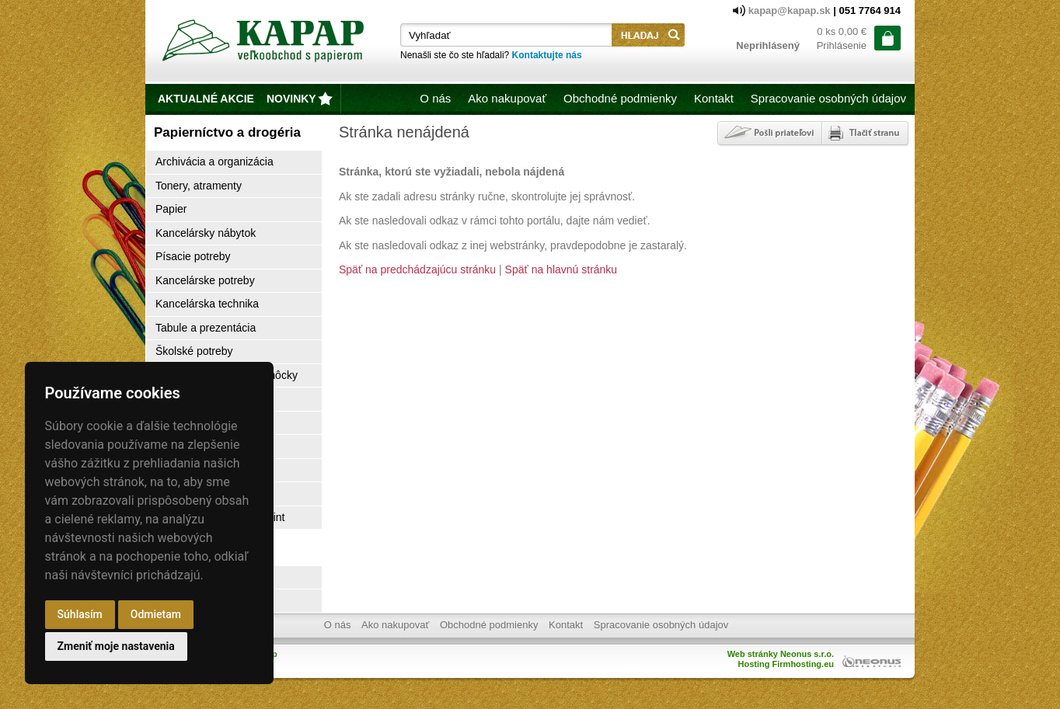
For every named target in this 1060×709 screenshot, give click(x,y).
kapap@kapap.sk (791, 10)
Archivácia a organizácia (214, 161)
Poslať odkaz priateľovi (768, 133)
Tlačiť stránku (864, 133)
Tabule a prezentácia (205, 327)
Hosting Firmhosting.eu (786, 664)
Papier (171, 209)
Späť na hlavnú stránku (561, 269)
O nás (435, 98)
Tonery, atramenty (198, 185)
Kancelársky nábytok (205, 233)
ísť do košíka (887, 38)
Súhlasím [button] (80, 614)
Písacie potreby (193, 256)
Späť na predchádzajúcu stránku (417, 269)
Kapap (265, 43)
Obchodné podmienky (620, 98)
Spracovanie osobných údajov (828, 98)
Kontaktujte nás (547, 55)
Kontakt (714, 98)
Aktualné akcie (206, 98)
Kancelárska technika (207, 303)
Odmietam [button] (156, 614)
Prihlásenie (841, 45)
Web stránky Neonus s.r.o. (780, 654)
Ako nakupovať (507, 98)
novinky (291, 98)
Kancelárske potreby (205, 280)
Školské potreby (194, 351)
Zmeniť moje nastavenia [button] (116, 646)
